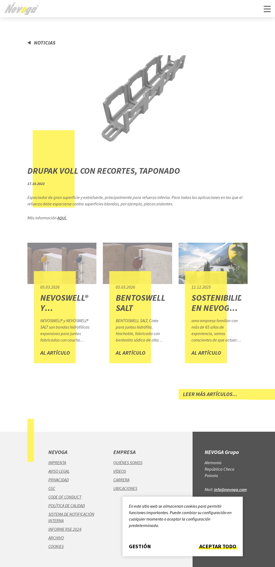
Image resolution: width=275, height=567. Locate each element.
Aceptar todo (217, 546)
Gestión (140, 546)
